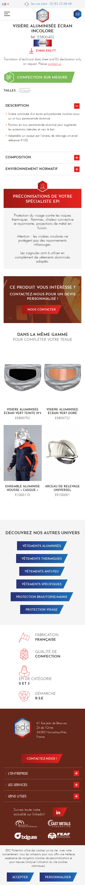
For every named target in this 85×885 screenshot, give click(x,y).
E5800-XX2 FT (42, 51)
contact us (54, 64)
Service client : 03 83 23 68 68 (48, 4)
